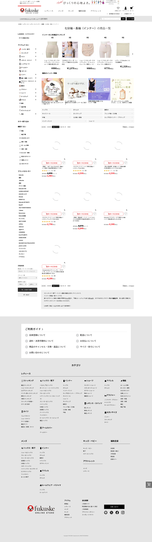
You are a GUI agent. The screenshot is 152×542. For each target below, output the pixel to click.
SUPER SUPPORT (24, 191)
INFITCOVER (22, 221)
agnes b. (21, 229)
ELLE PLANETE (23, 235)
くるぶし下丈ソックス (46, 385)
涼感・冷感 (23, 149)
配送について (86, 334)
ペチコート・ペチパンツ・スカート (27, 81)
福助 (20, 177)
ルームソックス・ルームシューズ (49, 418)
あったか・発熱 (24, 152)
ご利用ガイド (128, 13)
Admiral (21, 226)
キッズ (71, 11)
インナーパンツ (67, 390)
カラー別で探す (25, 404)
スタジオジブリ (23, 251)
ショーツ (22, 93)
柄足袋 (112, 456)
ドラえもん (22, 256)
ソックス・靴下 (48, 381)
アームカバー (23, 67)
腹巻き (22, 86)
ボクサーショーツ (89, 390)
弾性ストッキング (26, 396)
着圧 (21, 131)
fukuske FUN (22, 188)
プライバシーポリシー (88, 512)
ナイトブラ (107, 402)
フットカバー (43, 415)
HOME (20, 24)
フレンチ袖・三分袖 (68, 407)
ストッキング (23, 53)
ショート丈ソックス (45, 390)
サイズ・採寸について (90, 346)
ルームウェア (23, 96)
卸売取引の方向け (114, 13)
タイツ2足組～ (25, 421)
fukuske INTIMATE (24, 202)
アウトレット (96, 11)
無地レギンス (88, 410)
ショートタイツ (25, 419)
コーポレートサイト (87, 515)
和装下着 (22, 107)
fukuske (21, 175)
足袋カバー (114, 459)
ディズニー (22, 254)
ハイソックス (43, 404)
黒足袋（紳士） (115, 451)
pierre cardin (22, 246)
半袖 (64, 412)
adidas (21, 224)
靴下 (84, 451)
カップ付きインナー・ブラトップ (72, 393)
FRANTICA (22, 199)
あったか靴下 (25, 477)
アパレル (22, 100)
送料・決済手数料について (41, 340)
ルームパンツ (43, 492)
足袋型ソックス (44, 410)
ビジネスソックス (26, 471)
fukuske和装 (22, 216)
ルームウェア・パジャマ (51, 485)
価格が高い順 (63, 127)
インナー (22, 74)
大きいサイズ (23, 163)
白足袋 (112, 448)
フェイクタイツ (25, 416)
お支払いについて (88, 340)
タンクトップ (67, 401)
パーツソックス (44, 412)
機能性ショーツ (88, 396)
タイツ (22, 56)
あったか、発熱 (124, 388)
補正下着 (22, 134)
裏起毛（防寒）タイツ (27, 427)
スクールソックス (88, 454)
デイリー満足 (22, 186)
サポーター (23, 71)
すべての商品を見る (24, 38)
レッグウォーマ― (25, 64)
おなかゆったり (24, 138)
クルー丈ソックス (45, 393)
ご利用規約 (85, 509)
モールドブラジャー (110, 405)
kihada (21, 197)
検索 (123, 19)
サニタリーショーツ (90, 385)
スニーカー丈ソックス (46, 401)
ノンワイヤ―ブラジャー (111, 400)
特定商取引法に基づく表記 (89, 506)
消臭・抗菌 (23, 141)
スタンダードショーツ (90, 388)
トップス (67, 298)
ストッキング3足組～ (27, 401)
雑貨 (21, 103)
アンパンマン (22, 248)
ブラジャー (23, 89)
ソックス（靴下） (25, 49)
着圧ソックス (43, 420)
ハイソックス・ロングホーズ (29, 469)
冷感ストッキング (26, 399)
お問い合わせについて (39, 352)
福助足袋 (82, 11)
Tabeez (21, 210)
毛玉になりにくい (25, 156)
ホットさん (22, 218)
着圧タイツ (24, 424)
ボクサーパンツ (44, 463)
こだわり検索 (130, 19)
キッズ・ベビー (90, 440)
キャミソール (67, 396)
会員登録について (37, 334)
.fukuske (21, 180)
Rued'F (21, 205)
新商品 (66, 504)
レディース (48, 11)
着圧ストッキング (26, 385)
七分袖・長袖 (67, 410)
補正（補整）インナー (26, 78)
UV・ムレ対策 (24, 145)
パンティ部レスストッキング (29, 393)
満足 (20, 183)
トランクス (43, 461)
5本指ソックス (44, 407)
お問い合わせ (114, 507)
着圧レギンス (88, 413)
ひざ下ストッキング (26, 390)
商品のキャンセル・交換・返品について (47, 346)
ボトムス (90, 298)
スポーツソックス (26, 466)
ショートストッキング (27, 388)
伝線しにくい (23, 160)
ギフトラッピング (24, 110)
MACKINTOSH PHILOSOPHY (27, 243)
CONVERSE (22, 232)
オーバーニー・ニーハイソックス (49, 388)
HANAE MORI (22, 237)
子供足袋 (113, 454)
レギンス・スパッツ (25, 60)
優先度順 (49, 127)
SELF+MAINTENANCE (25, 207)
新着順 (68, 127)
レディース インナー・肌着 (37, 24)
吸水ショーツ (88, 393)
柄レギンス (87, 408)
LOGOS (21, 240)
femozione (22, 213)
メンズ (60, 11)
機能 (124, 381)
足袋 (21, 114)
